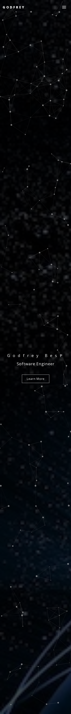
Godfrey (14, 7)
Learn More (36, 379)
